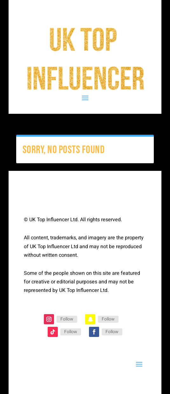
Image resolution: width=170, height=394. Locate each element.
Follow (66, 319)
